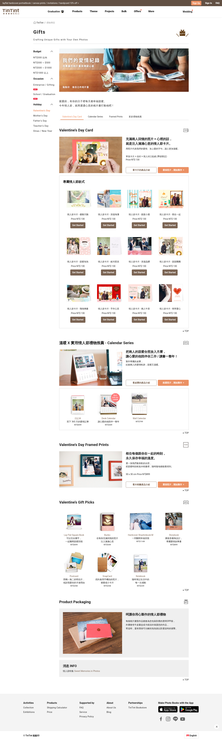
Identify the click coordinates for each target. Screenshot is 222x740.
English (193, 735)
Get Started (77, 225)
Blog (109, 712)
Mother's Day (40, 115)
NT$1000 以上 (41, 72)
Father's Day (40, 120)
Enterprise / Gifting (43, 86)
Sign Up (196, 3)
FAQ (218, 3)
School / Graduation (44, 96)
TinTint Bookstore (137, 707)
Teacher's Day (41, 125)
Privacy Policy (86, 716)
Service (83, 712)
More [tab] (151, 11)
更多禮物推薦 (135, 116)
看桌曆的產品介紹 (141, 382)
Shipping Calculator (57, 707)
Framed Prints (116, 116)
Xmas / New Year (42, 131)
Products (77, 11)
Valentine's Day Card (72, 116)
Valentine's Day (41, 110)
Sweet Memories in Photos (87, 671)
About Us (111, 707)
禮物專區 (50, 22)
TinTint (38, 22)
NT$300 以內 (40, 57)
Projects (109, 11)
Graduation (56, 11)
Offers (137, 11)
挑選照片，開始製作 (173, 382)
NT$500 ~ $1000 (42, 67)
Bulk (124, 11)
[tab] (77, 11)
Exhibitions (29, 712)
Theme (93, 11)
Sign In (208, 3)
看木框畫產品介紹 (141, 484)
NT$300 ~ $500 (41, 62)
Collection (28, 707)
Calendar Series (95, 116)
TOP (186, 331)
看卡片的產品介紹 (141, 170)
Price (49, 712)
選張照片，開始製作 (173, 170)
